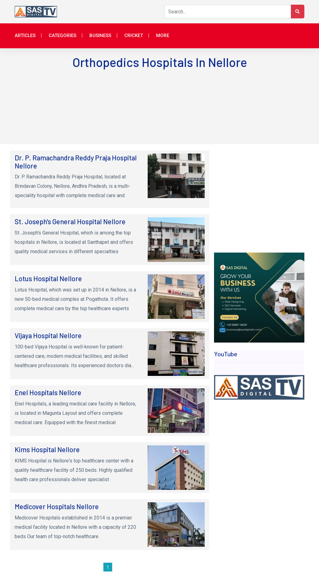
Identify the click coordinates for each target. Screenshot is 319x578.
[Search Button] (297, 11)
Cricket (133, 35)
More (162, 35)
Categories (62, 35)
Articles (25, 35)
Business (100, 35)
